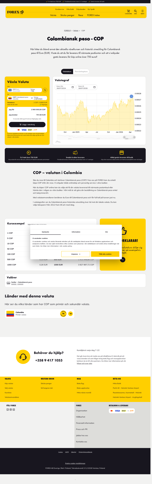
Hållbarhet (80, 417)
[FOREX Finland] (7, 409)
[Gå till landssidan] (70, 313)
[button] (91, 9)
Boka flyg (80, 383)
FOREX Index (93, 15)
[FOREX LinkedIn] (14, 409)
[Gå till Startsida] (15, 12)
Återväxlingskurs (81, 71)
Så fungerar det (47, 388)
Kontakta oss (81, 441)
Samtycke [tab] (45, 232)
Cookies (60, 452)
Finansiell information (85, 423)
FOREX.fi (67, 30)
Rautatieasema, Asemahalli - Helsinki (127, 393)
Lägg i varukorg (27, 125)
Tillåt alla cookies (105, 254)
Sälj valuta (9, 388)
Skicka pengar (67, 15)
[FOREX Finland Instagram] (11, 409)
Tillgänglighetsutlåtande (85, 452)
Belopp (33, 89)
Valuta (53, 15)
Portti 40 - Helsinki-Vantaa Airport (126, 388)
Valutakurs (67, 71)
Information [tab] (76, 232)
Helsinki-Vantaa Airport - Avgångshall (127, 397)
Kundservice (59, 9)
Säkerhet (73, 452)
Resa (80, 15)
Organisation (81, 410)
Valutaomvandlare (12, 397)
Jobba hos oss (82, 435)
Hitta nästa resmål (84, 393)
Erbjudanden (80, 9)
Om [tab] (106, 232)
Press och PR (81, 429)
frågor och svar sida (84, 363)
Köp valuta (9, 383)
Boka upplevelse (83, 388)
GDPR (67, 452)
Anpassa (75, 254)
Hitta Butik (70, 9)
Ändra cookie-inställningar (75, 463)
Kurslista (8, 393)
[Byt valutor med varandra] (45, 90)
